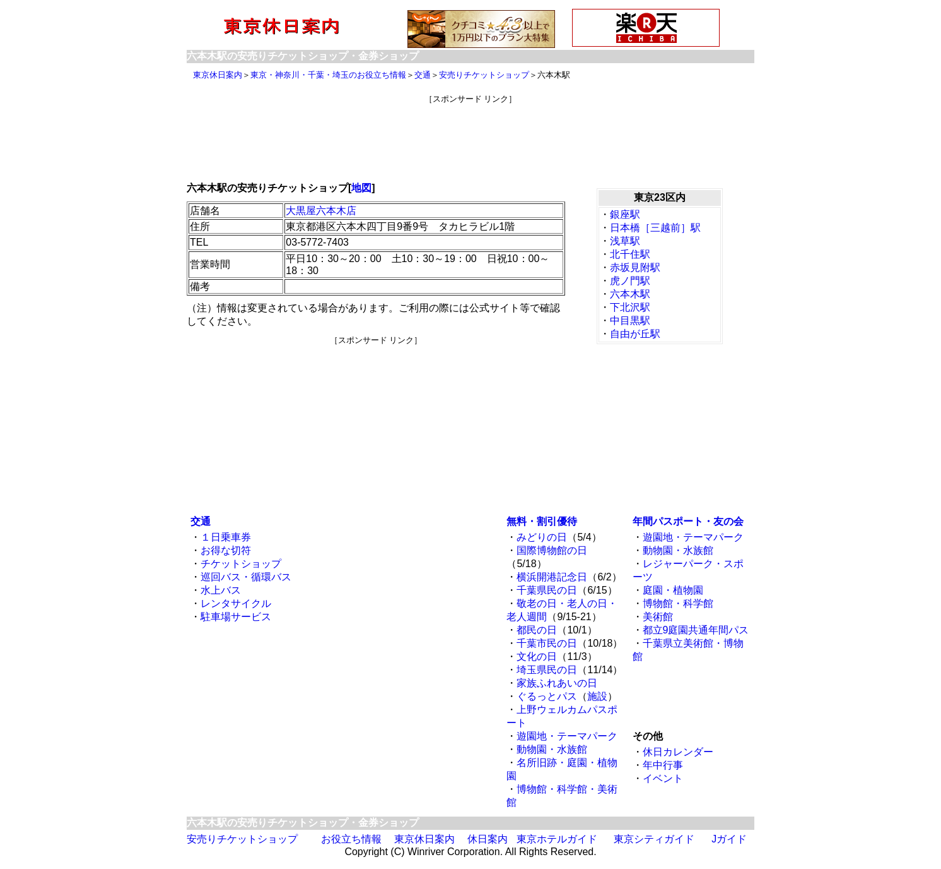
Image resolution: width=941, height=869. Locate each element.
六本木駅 (630, 294)
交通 (422, 75)
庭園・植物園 (673, 590)
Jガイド (729, 839)
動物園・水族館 (552, 749)
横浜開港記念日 (552, 577)
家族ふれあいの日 (557, 683)
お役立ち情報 (351, 839)
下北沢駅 (630, 307)
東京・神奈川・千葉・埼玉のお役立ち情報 (328, 75)
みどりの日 (542, 537)
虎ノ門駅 (630, 280)
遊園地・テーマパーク (567, 736)
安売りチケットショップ (484, 75)
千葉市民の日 (547, 643)
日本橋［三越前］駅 (655, 227)
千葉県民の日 (547, 590)
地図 (361, 188)
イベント (663, 778)
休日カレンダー (678, 751)
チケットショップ (241, 563)
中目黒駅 (630, 320)
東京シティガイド (654, 839)
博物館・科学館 (678, 603)
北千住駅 (630, 254)
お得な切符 (226, 550)
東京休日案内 (217, 75)
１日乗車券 (226, 537)
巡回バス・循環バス (246, 577)
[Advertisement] (470, 133)
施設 (597, 696)
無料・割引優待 (541, 521)
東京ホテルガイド (557, 839)
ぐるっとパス (547, 696)
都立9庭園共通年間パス (696, 630)
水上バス (221, 590)
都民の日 (537, 630)
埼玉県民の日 (547, 669)
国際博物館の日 (552, 550)
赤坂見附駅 (635, 267)
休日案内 (487, 839)
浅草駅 (625, 241)
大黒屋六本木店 (321, 210)
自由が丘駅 (635, 333)
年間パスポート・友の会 (688, 521)
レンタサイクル (236, 603)
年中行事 (663, 765)
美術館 (658, 616)
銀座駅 (625, 214)
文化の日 (537, 656)
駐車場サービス (236, 616)
